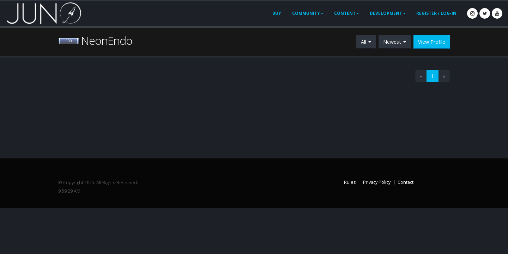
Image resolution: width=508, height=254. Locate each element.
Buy (276, 13)
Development (386, 13)
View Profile (431, 41)
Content (345, 13)
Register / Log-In (436, 13)
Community (306, 13)
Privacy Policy (377, 182)
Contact (405, 182)
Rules (350, 182)
